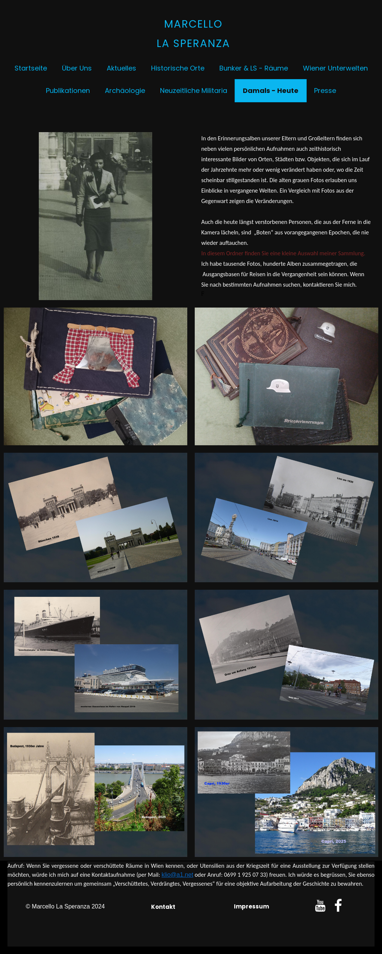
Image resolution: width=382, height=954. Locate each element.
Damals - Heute (270, 90)
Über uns (77, 68)
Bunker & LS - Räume (253, 68)
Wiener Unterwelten (335, 68)
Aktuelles (121, 68)
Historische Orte (177, 68)
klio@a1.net (177, 875)
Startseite (31, 68)
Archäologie (125, 90)
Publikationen (68, 90)
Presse (325, 90)
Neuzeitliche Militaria (193, 90)
